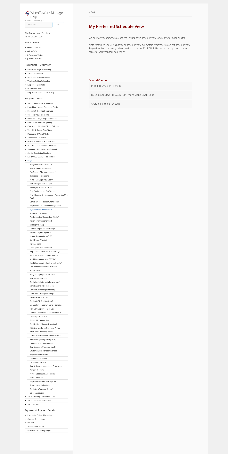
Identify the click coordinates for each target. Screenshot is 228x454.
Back (93, 12)
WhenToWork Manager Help (47, 14)
